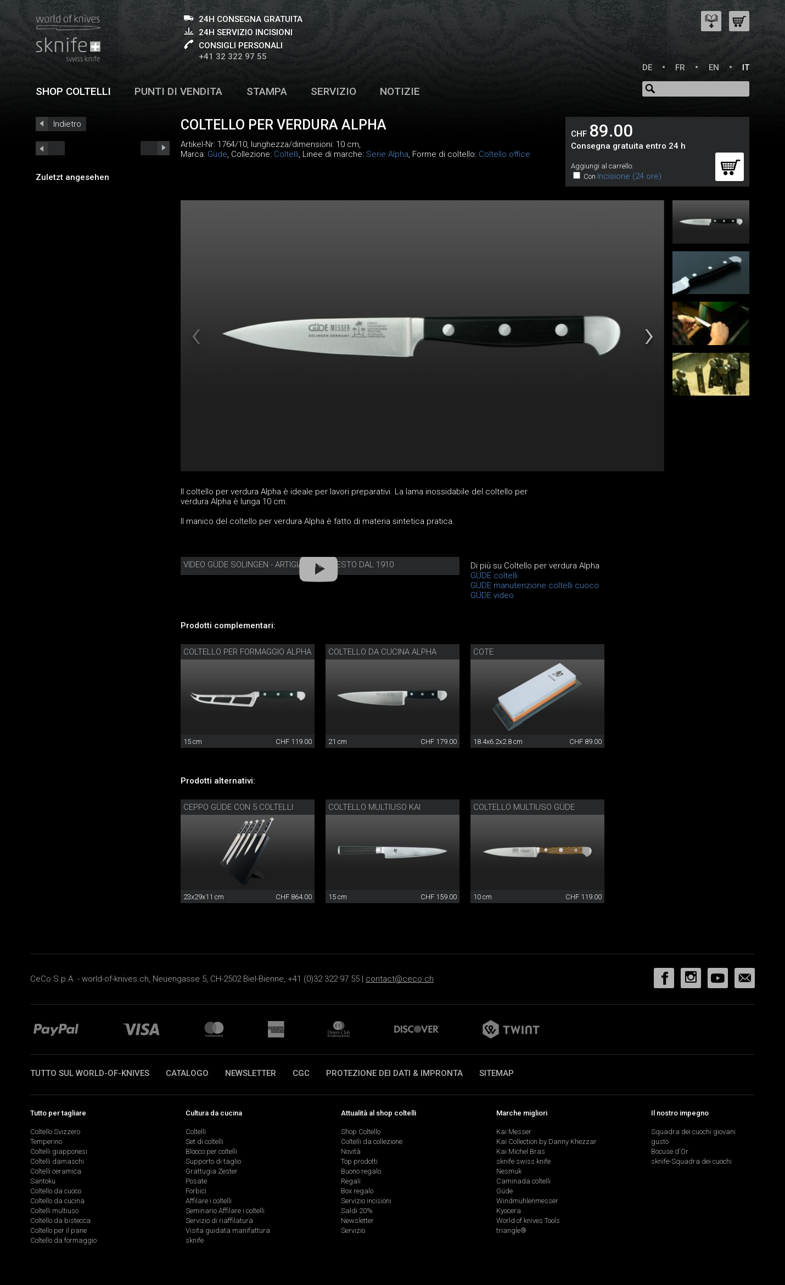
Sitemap (496, 1073)
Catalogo (187, 1073)
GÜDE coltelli (494, 575)
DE (647, 67)
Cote (483, 652)
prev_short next (155, 148)
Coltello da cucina (57, 1201)
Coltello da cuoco (55, 1191)
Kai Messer (513, 1132)
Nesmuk (509, 1171)
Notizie (400, 91)
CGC (301, 1073)
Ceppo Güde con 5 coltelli (238, 807)
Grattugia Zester (212, 1171)
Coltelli (286, 154)
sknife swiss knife (523, 1161)
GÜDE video (492, 595)
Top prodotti (359, 1161)
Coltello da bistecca (60, 1220)
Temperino (46, 1141)
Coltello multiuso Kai (374, 807)
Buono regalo (361, 1171)
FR (680, 67)
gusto (660, 1141)
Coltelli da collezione (371, 1141)
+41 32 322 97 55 (233, 56)
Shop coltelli (73, 91)
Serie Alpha (387, 154)
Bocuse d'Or (669, 1151)
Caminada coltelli (523, 1181)
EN (714, 67)
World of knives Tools (528, 1220)
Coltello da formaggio (63, 1240)
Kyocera (508, 1211)
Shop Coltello (360, 1132)
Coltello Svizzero (55, 1132)
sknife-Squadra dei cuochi (691, 1161)
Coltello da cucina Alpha (382, 652)
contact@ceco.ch (400, 979)
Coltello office (504, 154)
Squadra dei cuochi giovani (693, 1132)
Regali (351, 1181)
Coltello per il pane (58, 1230)
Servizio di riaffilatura (219, 1220)
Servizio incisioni (366, 1201)
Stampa (266, 91)
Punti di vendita (178, 91)
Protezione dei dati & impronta (394, 1073)
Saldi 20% (357, 1211)
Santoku (42, 1181)
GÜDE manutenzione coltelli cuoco (534, 585)
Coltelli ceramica (55, 1171)
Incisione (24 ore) (629, 176)
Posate (196, 1181)
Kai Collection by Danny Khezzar (546, 1141)
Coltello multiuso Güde (524, 807)
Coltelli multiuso (54, 1211)
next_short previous (50, 148)
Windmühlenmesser (527, 1201)
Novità (351, 1151)
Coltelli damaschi (57, 1161)
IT (745, 67)
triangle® (511, 1230)
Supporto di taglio (213, 1161)
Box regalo (357, 1191)
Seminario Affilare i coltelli (225, 1211)
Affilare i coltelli (209, 1201)
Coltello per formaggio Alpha (247, 652)
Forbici (196, 1191)
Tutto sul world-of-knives (89, 1073)
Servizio (333, 91)
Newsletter (250, 1073)
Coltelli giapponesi (58, 1151)
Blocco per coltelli (211, 1151)
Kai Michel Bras (520, 1151)
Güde (217, 154)
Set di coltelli (204, 1141)
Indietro (67, 124)
